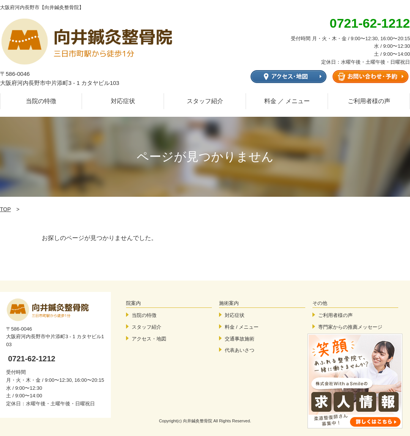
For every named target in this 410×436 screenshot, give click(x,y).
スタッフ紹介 (205, 101)
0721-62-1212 (31, 358)
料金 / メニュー (242, 327)
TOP (5, 209)
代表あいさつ (239, 350)
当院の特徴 (41, 101)
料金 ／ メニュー (287, 101)
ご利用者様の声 (369, 101)
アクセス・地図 (149, 339)
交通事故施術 (239, 339)
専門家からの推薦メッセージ (350, 327)
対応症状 (123, 101)
